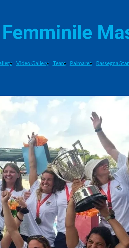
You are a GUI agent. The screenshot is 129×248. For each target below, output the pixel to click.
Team (59, 63)
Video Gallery (32, 63)
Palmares (81, 63)
